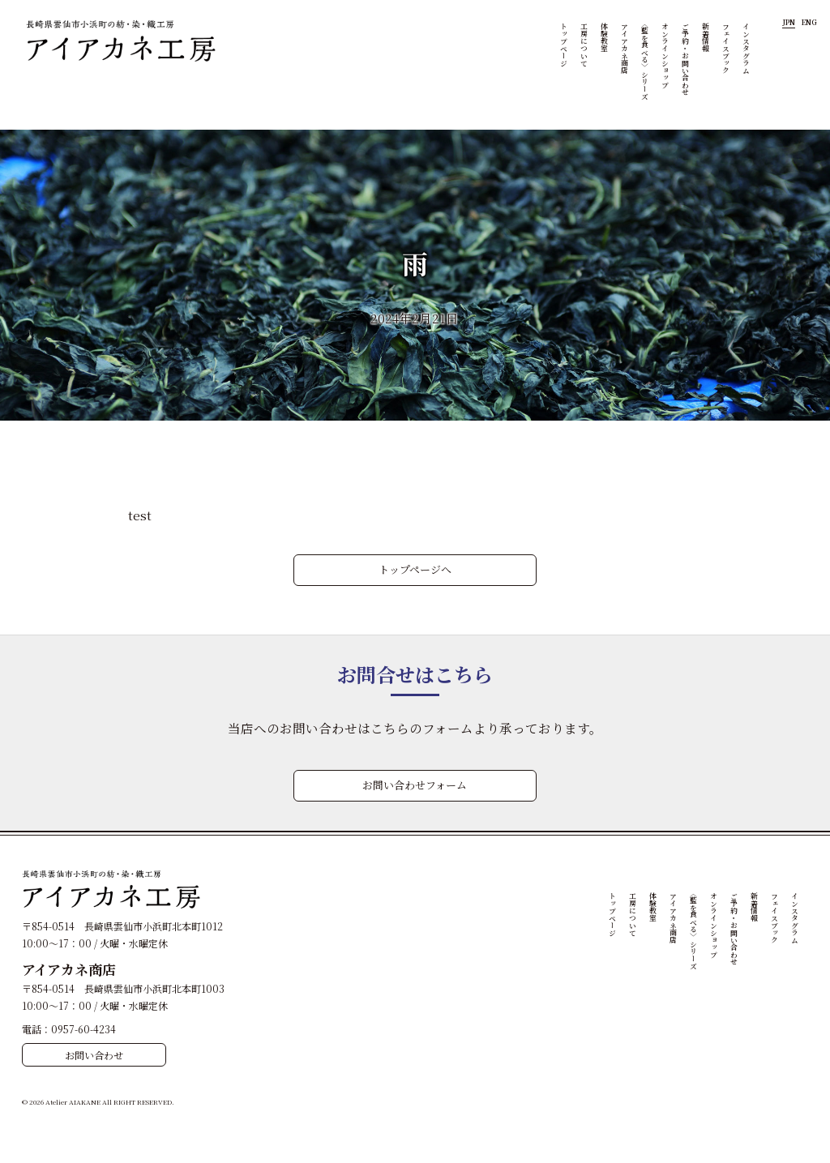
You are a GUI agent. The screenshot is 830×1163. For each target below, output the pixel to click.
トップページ (565, 44)
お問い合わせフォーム (414, 785)
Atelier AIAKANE (73, 1101)
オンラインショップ (667, 55)
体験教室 (606, 37)
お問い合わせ (94, 1055)
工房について (586, 44)
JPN (788, 22)
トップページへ (415, 569)
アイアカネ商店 (626, 48)
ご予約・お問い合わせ (687, 59)
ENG (809, 22)
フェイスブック (727, 48)
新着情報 (707, 37)
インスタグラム (748, 48)
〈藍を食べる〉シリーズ (646, 59)
